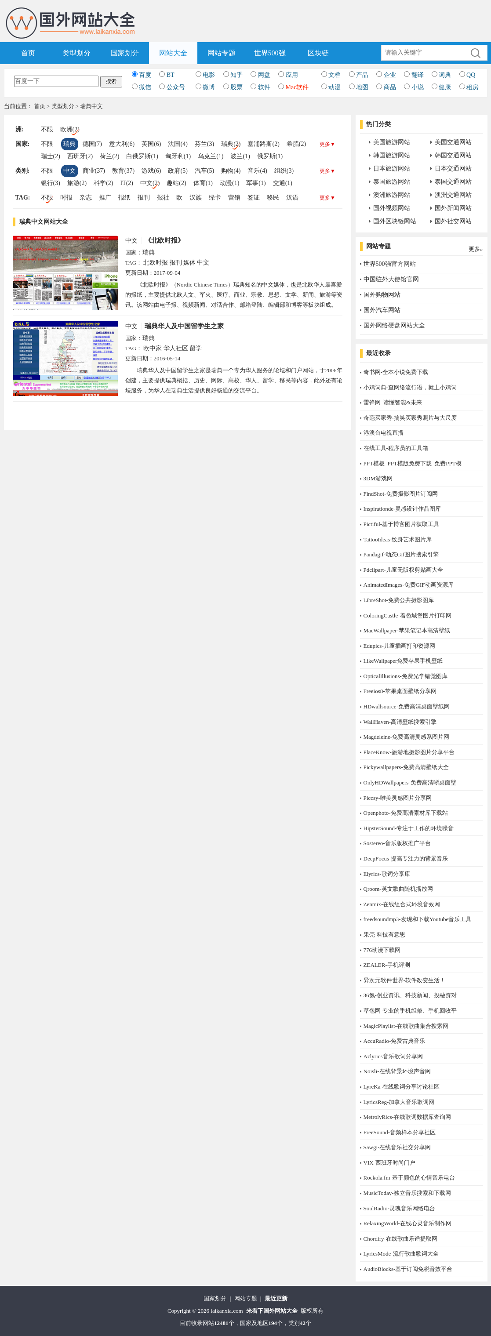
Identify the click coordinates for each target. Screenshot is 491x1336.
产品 (362, 75)
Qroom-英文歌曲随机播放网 (398, 889)
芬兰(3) (204, 144)
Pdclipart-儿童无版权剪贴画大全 (403, 569)
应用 (292, 75)
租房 (472, 87)
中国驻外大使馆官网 (391, 279)
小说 (417, 87)
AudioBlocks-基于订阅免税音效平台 (408, 1269)
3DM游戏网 (378, 478)
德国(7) (92, 144)
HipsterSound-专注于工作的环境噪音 (409, 828)
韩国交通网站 (453, 155)
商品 (390, 87)
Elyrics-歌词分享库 (387, 874)
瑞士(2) (50, 156)
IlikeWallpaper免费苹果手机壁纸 (403, 660)
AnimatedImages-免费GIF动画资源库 (409, 584)
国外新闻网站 (453, 208)
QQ (470, 75)
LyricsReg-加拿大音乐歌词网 (399, 1102)
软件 (264, 87)
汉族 (195, 197)
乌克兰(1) (210, 156)
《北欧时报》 (164, 240)
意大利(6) (122, 144)
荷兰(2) (109, 156)
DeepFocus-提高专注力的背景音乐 (406, 858)
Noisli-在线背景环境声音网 (397, 1071)
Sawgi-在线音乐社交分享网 (397, 1147)
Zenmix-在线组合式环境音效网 (402, 904)
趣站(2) (176, 183)
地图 (362, 87)
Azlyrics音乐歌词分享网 (393, 1056)
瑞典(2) (230, 144)
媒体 (189, 262)
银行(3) (50, 183)
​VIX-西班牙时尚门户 (389, 1162)
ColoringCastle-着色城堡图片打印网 (407, 615)
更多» (476, 249)
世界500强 (270, 53)
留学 (195, 348)
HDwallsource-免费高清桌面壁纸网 (407, 706)
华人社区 (176, 348)
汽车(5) (204, 170)
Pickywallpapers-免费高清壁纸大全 (406, 767)
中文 (69, 170)
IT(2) (126, 183)
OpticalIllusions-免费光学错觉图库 (405, 676)
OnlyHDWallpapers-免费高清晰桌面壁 (410, 782)
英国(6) (151, 144)
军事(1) (256, 183)
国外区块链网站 (394, 221)
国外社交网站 (453, 221)
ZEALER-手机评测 (387, 965)
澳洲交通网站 (453, 195)
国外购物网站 (382, 294)
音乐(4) (257, 170)
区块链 (318, 53)
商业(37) (94, 170)
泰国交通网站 (453, 181)
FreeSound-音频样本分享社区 (400, 1132)
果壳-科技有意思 (384, 934)
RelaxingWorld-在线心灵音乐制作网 (407, 1223)
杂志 (86, 197)
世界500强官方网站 (390, 264)
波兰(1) (240, 156)
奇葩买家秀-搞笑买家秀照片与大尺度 (410, 417)
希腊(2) (296, 144)
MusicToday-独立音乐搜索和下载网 (407, 1193)
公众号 (176, 87)
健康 (445, 87)
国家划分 (125, 53)
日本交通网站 (453, 168)
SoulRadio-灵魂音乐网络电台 (399, 1208)
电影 (209, 75)
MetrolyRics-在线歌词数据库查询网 (407, 1117)
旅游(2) (77, 183)
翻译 (417, 75)
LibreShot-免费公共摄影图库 (399, 600)
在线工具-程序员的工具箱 (396, 448)
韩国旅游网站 (391, 155)
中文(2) (150, 183)
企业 (390, 75)
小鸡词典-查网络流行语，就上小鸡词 (410, 387)
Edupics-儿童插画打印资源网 (399, 646)
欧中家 (152, 348)
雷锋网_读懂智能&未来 (393, 402)
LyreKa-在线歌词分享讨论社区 (402, 1086)
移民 (273, 197)
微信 (145, 87)
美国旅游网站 (391, 142)
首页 (28, 53)
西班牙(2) (80, 156)
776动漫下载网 (382, 950)
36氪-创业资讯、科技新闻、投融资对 (410, 995)
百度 (145, 75)
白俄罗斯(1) (142, 156)
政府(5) (177, 170)
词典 (445, 75)
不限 (47, 129)
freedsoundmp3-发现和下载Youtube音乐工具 (418, 919)
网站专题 (221, 53)
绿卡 (215, 197)
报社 (163, 197)
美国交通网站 (453, 142)
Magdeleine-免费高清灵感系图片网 (407, 736)
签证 (253, 197)
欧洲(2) (70, 129)
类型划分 (76, 53)
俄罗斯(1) (270, 156)
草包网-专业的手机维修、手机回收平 (410, 1010)
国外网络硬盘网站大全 (394, 325)
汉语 (292, 197)
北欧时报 (155, 262)
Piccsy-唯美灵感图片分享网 (398, 798)
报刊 (144, 197)
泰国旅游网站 (391, 181)
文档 (334, 75)
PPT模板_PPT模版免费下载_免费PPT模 (413, 463)
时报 (66, 197)
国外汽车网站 (382, 310)
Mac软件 (297, 87)
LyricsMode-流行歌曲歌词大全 (401, 1253)
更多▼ (327, 144)
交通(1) (282, 183)
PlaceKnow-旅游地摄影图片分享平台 (409, 752)
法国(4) (177, 144)
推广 (105, 197)
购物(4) (230, 170)
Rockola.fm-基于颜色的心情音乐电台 (409, 1177)
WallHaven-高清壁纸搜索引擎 (400, 722)
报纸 (124, 197)
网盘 (264, 75)
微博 (209, 87)
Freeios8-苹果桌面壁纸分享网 (400, 691)
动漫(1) (229, 183)
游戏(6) (151, 170)
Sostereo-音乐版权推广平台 (397, 843)
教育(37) (123, 170)
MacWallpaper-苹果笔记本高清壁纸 (407, 630)
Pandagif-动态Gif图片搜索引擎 (401, 554)
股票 (236, 87)
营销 (234, 197)
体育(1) (203, 183)
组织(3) (284, 170)
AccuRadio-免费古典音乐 (395, 1041)
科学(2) (103, 183)
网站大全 (173, 53)
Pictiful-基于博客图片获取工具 (402, 524)
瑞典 (69, 144)
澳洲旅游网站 (391, 195)
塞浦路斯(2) (263, 144)
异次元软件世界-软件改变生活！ (404, 980)
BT (171, 75)
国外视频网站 (391, 208)
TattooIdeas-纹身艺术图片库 (398, 539)
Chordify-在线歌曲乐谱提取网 (400, 1238)
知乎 (236, 75)
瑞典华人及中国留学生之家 (184, 326)
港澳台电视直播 (384, 432)
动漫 (334, 87)
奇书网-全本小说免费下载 (396, 372)
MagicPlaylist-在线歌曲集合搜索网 (406, 1026)
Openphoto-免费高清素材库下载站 (406, 813)
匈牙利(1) (178, 156)
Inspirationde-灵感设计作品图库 (402, 508)
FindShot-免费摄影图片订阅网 (401, 493)
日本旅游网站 (391, 168)
